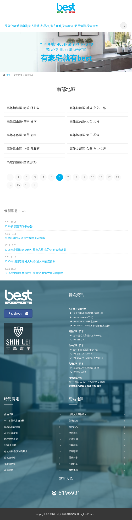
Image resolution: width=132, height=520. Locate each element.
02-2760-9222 (80, 325)
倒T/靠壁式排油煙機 (14, 420)
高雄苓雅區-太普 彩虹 (22, 135)
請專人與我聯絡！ (78, 414)
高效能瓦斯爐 (11, 433)
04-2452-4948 (80, 358)
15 (18, 185)
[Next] (34, 185)
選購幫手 (73, 457)
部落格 (45, 25)
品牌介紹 (10, 25)
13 (117, 177)
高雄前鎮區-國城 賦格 (22, 162)
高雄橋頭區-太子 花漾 (85, 135)
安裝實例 (92, 25)
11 (100, 177)
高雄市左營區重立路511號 (86, 367)
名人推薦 (34, 25)
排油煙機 (8, 414)
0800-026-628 (93, 386)
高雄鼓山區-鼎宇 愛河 (22, 121)
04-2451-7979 (80, 353)
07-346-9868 (79, 372)
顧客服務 (56, 25)
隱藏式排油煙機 (12, 426)
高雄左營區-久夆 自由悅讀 (88, 148)
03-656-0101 (79, 339)
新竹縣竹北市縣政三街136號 (87, 335)
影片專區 (73, 451)
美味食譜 (67, 25)
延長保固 (80, 25)
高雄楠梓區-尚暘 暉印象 (23, 108)
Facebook (18, 314)
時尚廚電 (22, 25)
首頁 (9, 75)
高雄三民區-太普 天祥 (85, 121)
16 (26, 185)
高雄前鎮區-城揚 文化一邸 (88, 108)
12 (109, 177)
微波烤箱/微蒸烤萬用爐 (16, 451)
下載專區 (73, 445)
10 (92, 177)
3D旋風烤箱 (10, 445)
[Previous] (10, 177)
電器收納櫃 (9, 463)
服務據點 (73, 470)
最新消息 (73, 426)
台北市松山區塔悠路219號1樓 (88, 313)
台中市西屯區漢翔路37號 (85, 349)
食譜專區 (73, 433)
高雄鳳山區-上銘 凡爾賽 (23, 148)
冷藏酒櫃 (8, 470)
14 (10, 185)
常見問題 (73, 463)
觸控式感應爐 (11, 439)
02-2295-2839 (80, 321)
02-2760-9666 (80, 317)
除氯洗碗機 (9, 457)
